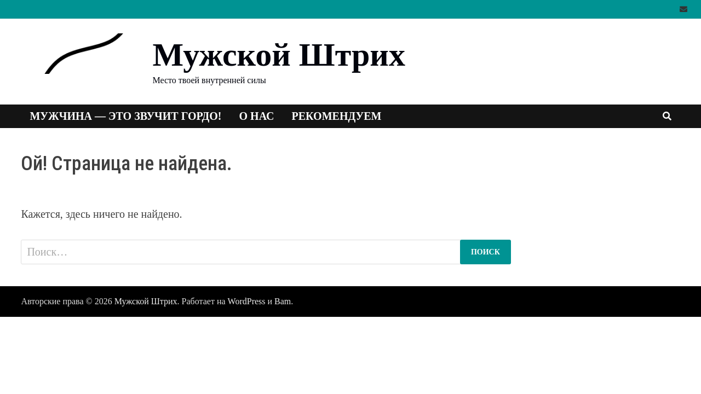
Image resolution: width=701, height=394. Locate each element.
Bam (282, 301)
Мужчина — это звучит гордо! (125, 116)
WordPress (247, 301)
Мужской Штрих (278, 55)
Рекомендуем (337, 116)
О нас (256, 116)
